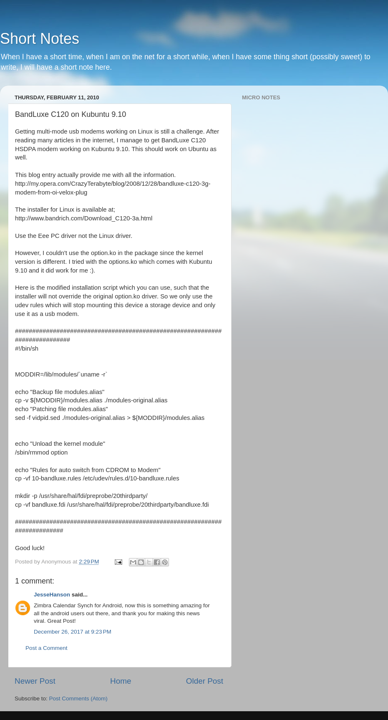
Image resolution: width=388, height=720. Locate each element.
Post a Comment (46, 648)
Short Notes (39, 38)
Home (120, 681)
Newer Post (35, 681)
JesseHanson (52, 594)
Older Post (204, 681)
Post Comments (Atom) (78, 698)
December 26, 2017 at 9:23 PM (72, 632)
